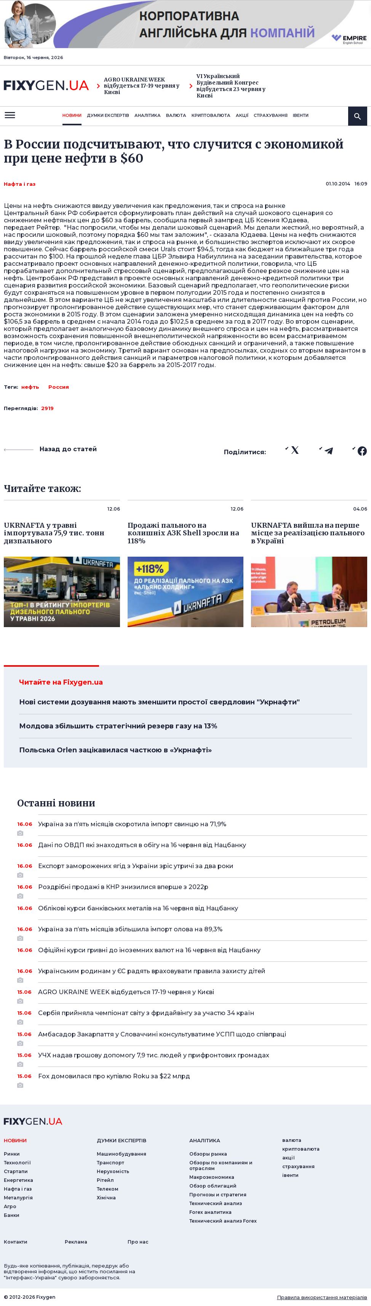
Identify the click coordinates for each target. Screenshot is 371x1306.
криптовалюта (211, 115)
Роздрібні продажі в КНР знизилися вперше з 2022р (192, 889)
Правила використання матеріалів (322, 1297)
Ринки (12, 1154)
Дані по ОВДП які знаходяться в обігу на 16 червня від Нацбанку (192, 845)
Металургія (18, 1198)
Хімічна (106, 1198)
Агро (10, 1206)
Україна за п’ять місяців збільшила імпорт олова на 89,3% (192, 932)
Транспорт (110, 1163)
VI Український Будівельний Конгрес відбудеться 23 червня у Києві (227, 86)
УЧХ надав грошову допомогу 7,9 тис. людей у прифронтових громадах (192, 1058)
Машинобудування (121, 1154)
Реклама (76, 1242)
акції (242, 115)
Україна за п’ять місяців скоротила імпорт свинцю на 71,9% (192, 827)
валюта (176, 115)
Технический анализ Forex (223, 1221)
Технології (17, 1163)
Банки (11, 1215)
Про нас (138, 1242)
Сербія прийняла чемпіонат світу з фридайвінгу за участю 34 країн (192, 1015)
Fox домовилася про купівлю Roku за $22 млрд (192, 1079)
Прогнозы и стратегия (217, 1194)
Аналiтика (147, 115)
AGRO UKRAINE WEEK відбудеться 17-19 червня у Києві (138, 86)
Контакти (15, 1242)
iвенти (301, 115)
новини (72, 115)
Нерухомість (113, 1171)
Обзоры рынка (208, 1154)
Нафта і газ (19, 184)
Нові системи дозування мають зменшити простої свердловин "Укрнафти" (159, 702)
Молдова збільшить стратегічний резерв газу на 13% (118, 726)
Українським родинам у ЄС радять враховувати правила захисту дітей (192, 974)
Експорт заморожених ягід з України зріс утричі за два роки (192, 868)
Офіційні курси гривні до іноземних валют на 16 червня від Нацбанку (192, 950)
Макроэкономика (211, 1177)
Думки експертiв (108, 115)
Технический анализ (215, 1203)
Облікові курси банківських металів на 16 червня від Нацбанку (192, 908)
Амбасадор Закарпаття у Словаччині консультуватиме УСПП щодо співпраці (192, 1037)
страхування (271, 115)
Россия (58, 387)
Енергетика (18, 1180)
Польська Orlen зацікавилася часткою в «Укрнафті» (115, 750)
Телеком (107, 1189)
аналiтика (204, 1140)
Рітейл (105, 1180)
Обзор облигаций (213, 1186)
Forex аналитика (210, 1212)
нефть (30, 387)
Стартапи (16, 1171)
